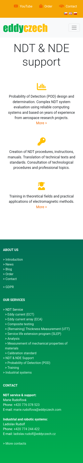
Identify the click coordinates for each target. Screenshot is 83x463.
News (9, 264)
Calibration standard (21, 353)
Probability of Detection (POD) (28, 363)
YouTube (26, 6)
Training (13, 368)
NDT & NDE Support (19, 358)
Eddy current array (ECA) (24, 319)
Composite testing (20, 324)
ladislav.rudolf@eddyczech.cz (34, 434)
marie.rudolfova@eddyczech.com (37, 410)
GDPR (9, 287)
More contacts (15, 443)
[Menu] (74, 28)
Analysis (13, 339)
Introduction (14, 259)
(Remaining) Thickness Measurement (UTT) (38, 329)
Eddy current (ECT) (20, 314)
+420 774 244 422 (27, 429)
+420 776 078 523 (27, 405)
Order (48, 6)
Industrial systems (18, 372)
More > (41, 123)
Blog (8, 269)
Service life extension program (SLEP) (34, 334)
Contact (71, 6)
